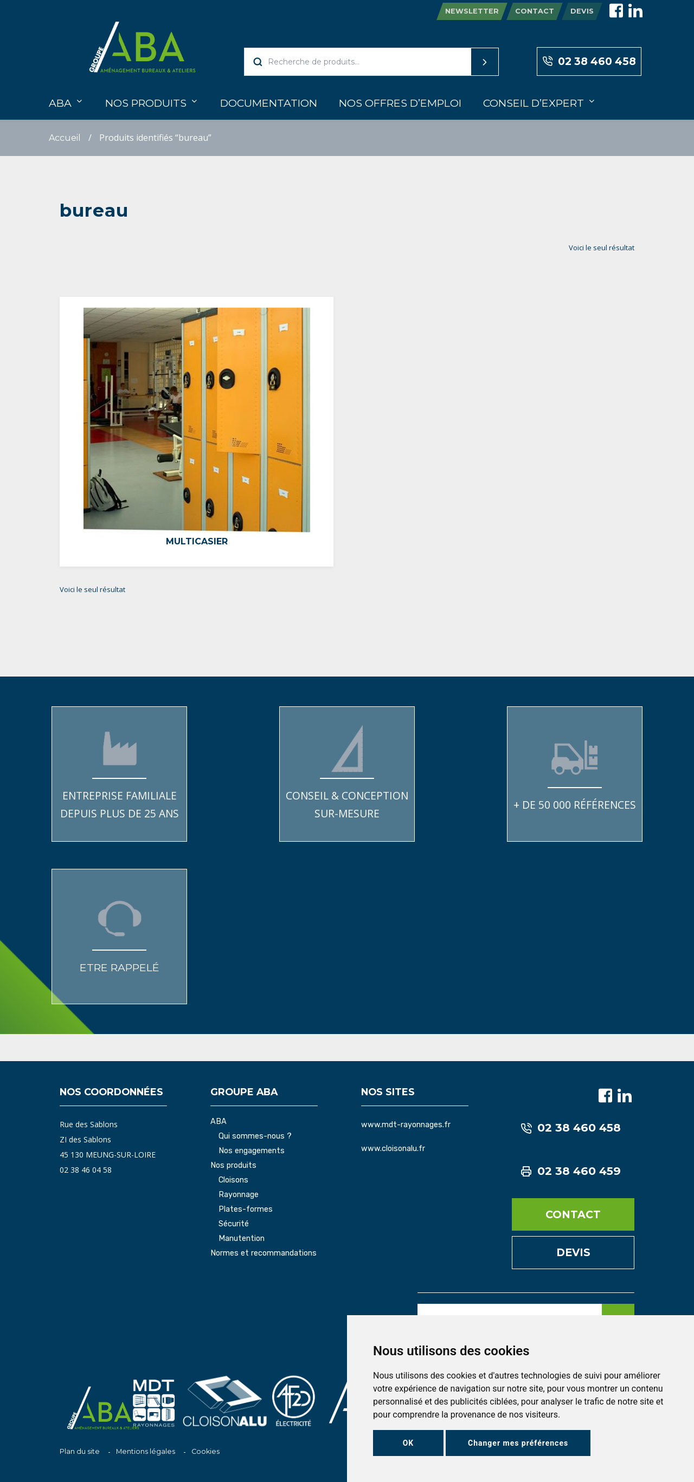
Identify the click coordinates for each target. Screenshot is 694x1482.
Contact (534, 11)
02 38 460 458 (589, 61)
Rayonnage (239, 1195)
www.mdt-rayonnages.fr (406, 1124)
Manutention (242, 1238)
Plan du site (80, 1451)
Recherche (464, 62)
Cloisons (233, 1180)
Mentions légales (145, 1451)
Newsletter (472, 11)
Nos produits (146, 102)
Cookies (205, 1451)
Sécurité (234, 1224)
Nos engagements (252, 1151)
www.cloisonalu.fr (393, 1148)
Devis (582, 11)
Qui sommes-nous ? (255, 1136)
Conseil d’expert (533, 102)
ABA (60, 102)
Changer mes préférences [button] (518, 1443)
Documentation (268, 102)
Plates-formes (246, 1209)
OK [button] (408, 1443)
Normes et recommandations (263, 1253)
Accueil (65, 138)
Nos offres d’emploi (400, 102)
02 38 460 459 (570, 1171)
